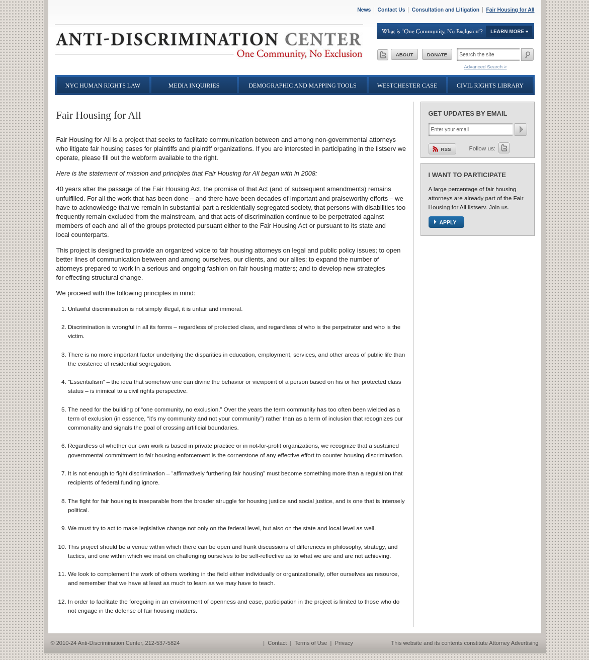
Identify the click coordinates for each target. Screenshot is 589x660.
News (364, 10)
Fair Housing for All (510, 10)
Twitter (504, 147)
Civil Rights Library (490, 85)
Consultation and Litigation (446, 10)
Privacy (344, 643)
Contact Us (391, 10)
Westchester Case (407, 85)
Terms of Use (310, 643)
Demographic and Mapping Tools (302, 85)
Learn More (456, 31)
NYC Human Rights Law (102, 85)
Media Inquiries (194, 85)
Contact (277, 643)
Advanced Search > (485, 66)
